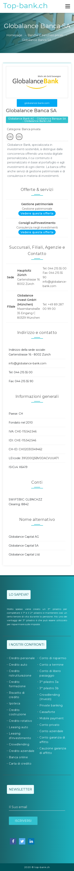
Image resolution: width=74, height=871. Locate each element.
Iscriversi (23, 821)
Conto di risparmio (52, 658)
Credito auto (18, 664)
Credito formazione (17, 684)
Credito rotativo (20, 721)
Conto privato (49, 725)
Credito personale (22, 658)
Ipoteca (14, 703)
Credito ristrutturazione (20, 673)
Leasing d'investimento (20, 736)
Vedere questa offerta (37, 213)
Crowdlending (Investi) (49, 697)
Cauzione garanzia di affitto (52, 750)
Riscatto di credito (17, 695)
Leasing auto (18, 727)
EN (19, 136)
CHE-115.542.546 (26, 431)
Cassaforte (47, 712)
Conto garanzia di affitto (52, 740)
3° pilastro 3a (48, 682)
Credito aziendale (22, 751)
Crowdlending (19, 744)
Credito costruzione (17, 712)
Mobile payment (51, 718)
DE (10, 136)
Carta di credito (20, 763)
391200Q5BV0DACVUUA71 (40, 458)
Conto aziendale (51, 731)
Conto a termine (51, 664)
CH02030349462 (30, 449)
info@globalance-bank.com (27, 363)
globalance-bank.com (37, 102)
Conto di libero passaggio (50, 673)
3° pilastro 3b (49, 688)
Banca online (18, 757)
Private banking (51, 705)
